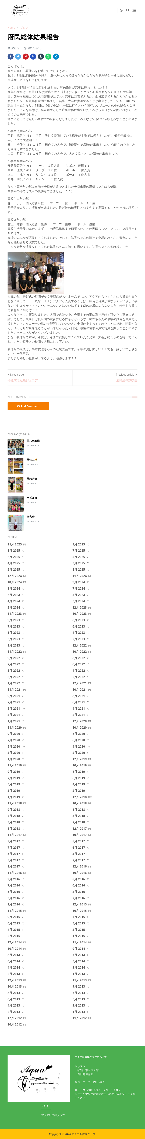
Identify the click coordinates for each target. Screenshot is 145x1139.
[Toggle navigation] (134, 10)
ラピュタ (32, 497)
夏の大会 (32, 478)
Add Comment (28, 406)
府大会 (31, 516)
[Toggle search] (127, 10)
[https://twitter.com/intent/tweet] (113, 10)
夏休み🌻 (32, 459)
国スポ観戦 (33, 440)
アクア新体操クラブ (53, 1115)
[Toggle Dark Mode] (121, 10)
